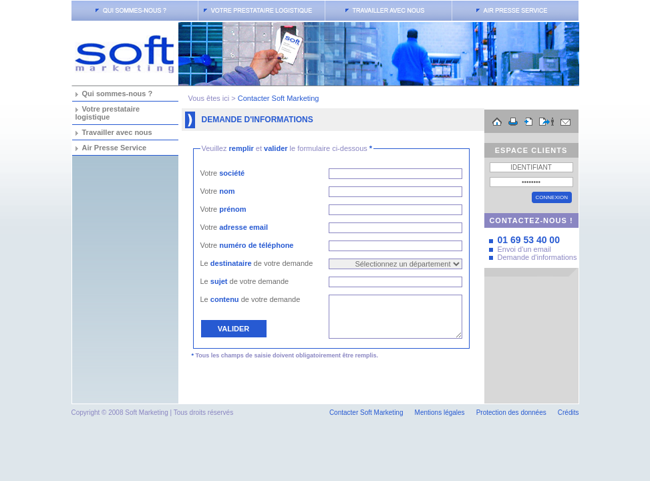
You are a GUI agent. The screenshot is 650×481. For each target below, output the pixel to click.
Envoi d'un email (524, 249)
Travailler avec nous (117, 132)
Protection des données (511, 412)
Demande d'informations (537, 257)
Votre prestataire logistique (107, 113)
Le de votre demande (256, 263)
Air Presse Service (114, 148)
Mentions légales (440, 412)
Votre (222, 173)
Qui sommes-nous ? (117, 94)
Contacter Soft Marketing (278, 98)
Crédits (568, 412)
